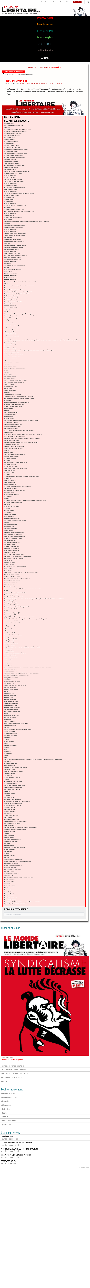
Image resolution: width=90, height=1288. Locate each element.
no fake (6, 755)
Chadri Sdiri (7, 400)
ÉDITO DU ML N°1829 (10, 324)
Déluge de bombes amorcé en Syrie (14, 785)
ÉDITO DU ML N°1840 (10, 261)
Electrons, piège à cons (11, 594)
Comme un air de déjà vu (11, 548)
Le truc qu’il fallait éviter (11, 308)
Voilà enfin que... (9, 310)
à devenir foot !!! (9, 215)
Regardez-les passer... (10, 540)
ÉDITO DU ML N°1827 (10, 334)
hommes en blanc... (9, 721)
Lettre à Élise (8, 271)
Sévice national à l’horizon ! (12, 518)
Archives (45, 58)
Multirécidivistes (9, 277)
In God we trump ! (9, 143)
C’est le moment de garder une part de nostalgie (18, 314)
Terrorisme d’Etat (9, 881)
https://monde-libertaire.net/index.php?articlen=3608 (40, 84)
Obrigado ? (7, 392)
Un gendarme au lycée (10, 625)
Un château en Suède (10, 783)
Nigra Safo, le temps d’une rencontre (14, 454)
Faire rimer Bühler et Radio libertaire (14, 225)
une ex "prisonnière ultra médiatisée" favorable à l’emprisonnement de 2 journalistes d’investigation (33, 759)
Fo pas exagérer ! (9, 659)
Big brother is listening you (12, 542)
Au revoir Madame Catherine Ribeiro (14, 157)
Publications (54, 2)
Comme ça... (7, 223)
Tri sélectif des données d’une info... (14, 532)
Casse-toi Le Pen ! (9, 769)
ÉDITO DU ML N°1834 (10, 279)
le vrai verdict (8, 753)
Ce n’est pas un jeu (9, 137)
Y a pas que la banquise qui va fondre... (15, 592)
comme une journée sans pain (13, 865)
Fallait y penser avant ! (10, 745)
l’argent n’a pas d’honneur (11, 873)
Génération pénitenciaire (11, 456)
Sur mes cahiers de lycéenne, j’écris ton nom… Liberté (20, 281)
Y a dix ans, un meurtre (10, 582)
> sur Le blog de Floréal (16, 1144)
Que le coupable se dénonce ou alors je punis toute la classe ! (22, 476)
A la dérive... (7, 283)
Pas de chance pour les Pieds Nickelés (15, 380)
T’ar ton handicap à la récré (12, 789)
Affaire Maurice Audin (10, 763)
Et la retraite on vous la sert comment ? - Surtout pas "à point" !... (23, 434)
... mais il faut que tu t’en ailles (13, 406)
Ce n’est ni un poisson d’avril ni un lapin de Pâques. (19, 193)
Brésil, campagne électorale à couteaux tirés (17, 801)
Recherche (6, 1124)
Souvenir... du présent (10, 273)
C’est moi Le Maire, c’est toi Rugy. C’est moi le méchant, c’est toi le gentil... (25, 619)
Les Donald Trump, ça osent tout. (13, 125)
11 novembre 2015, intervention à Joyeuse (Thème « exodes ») (22, 901)
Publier (61, 2)
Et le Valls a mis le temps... (12, 494)
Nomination (7, 364)
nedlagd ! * (7, 791)
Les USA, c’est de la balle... (12, 135)
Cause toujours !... (9, 378)
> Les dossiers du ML (9, 1097)
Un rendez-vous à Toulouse (12, 147)
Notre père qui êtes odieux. (12, 506)
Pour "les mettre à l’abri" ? (11, 412)
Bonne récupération (10, 699)
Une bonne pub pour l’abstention (13, 155)
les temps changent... (10, 793)
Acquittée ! (7, 460)
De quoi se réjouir (9, 797)
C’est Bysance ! (8, 637)
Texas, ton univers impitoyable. (13, 301)
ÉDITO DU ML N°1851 (10, 175)
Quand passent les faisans (11, 639)
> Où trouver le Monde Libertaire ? (14, 1074)
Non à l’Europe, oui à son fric (12, 805)
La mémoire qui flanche (11, 689)
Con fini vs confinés (10, 348)
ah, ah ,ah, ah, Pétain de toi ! (12, 623)
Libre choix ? (8, 817)
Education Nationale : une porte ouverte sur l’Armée (19, 877)
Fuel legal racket (9, 641)
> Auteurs (4, 1117)
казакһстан (7, 679)
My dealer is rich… (9, 360)
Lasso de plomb (8, 697)
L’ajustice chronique (10, 159)
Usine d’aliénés (8, 891)
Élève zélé (7, 243)
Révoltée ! (7, 887)
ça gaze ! (6, 779)
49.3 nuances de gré (10, 867)
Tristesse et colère (9, 631)
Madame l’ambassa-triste (11, 444)
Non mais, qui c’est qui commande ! (14, 558)
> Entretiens (5, 1109)
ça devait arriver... (9, 199)
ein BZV (6, 747)
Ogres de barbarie (9, 855)
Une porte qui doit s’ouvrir (11, 151)
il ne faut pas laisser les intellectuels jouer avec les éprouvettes (22, 588)
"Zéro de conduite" (9, 584)
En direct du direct (9, 562)
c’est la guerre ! (8, 388)
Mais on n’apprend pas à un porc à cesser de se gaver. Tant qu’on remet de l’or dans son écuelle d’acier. (34, 598)
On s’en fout (7, 795)
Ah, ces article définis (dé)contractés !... (15, 187)
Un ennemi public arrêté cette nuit (14, 404)
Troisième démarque (10, 899)
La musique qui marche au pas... (13, 787)
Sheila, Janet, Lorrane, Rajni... (13, 426)
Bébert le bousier (9, 871)
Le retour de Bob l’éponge (11, 604)
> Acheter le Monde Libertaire (12, 1066)
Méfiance (6, 498)
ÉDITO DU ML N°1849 (10, 191)
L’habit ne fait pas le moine (12, 681)
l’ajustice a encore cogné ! (11, 546)
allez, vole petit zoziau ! (11, 701)
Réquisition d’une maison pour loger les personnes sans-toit (21, 673)
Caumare (6, 857)
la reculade (7, 478)
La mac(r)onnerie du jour (11, 677)
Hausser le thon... (9, 560)
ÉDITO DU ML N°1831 (10, 306)
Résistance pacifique (10, 484)
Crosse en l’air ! (8, 530)
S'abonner (68, 2)
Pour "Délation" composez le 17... (14, 382)
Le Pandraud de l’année (11, 167)
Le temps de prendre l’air (11, 715)
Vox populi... (7, 504)
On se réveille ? (8, 304)
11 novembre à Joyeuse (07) (12, 613)
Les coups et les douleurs (11, 609)
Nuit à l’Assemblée (9, 731)
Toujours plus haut (9, 831)
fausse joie (7, 737)
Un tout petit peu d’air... (11, 466)
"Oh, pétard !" (8, 663)
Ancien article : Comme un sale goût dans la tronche (19, 430)
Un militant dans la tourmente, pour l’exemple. (17, 486)
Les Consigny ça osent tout (12, 711)
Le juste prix (7, 719)
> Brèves (4, 1113)
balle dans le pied (9, 693)
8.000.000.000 (8, 219)
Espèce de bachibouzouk (11, 574)
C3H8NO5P (7, 751)
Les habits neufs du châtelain (12, 839)
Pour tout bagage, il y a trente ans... (14, 165)
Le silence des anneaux (11, 161)
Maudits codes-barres (10, 897)
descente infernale (9, 773)
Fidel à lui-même (9, 651)
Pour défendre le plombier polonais (14, 490)
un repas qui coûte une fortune (13, 179)
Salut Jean (7, 127)
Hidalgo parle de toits (10, 671)
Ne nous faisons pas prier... (12, 318)
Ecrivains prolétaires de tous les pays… (15, 245)
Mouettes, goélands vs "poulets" (13, 173)
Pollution (6, 372)
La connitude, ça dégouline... (12, 580)
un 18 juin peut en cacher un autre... (14, 368)
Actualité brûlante (9, 510)
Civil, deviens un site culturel (12, 257)
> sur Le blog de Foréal (9, 1137)
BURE (6, 611)
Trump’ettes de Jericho (10, 428)
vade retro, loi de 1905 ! (11, 621)
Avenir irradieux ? (9, 452)
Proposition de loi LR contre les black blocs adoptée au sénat (22, 647)
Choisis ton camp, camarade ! (12, 869)
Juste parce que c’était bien (12, 253)
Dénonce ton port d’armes (11, 145)
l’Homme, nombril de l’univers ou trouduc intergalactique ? (21, 827)
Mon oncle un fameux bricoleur (13, 635)
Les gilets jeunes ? (9, 544)
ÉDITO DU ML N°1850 (10, 183)
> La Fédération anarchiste (11, 1077)
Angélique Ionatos (9, 320)
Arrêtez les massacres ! (11, 328)
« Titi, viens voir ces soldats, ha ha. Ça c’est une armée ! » (21, 572)
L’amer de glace (8, 408)
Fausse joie (7, 661)
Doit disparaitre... (9, 123)
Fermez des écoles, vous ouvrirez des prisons (17, 861)
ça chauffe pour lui (9, 807)
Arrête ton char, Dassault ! (11, 336)
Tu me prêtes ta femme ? (11, 705)
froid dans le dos (9, 526)
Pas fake (6, 727)
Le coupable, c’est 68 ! (10, 514)
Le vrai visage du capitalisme (12, 239)
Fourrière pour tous (9, 895)
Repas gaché (8, 851)
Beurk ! (6, 691)
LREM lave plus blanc (10, 735)
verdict (6, 749)
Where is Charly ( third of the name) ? (15, 233)
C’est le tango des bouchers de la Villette (16, 723)
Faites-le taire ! (8, 432)
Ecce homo (7, 263)
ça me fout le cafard (10, 342)
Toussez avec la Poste (10, 386)
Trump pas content (9, 809)
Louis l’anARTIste (9, 835)
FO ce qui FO (8, 665)
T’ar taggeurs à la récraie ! (11, 249)
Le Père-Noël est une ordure (12, 576)
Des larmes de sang (10, 344)
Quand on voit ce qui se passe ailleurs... (15, 566)
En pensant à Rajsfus (10, 366)
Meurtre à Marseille (9, 586)
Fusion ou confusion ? (10, 390)
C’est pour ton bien (9, 470)
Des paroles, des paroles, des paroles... (15, 520)
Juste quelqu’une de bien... (12, 163)
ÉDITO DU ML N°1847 (10, 203)
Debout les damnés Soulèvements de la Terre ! (17, 171)
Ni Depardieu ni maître (10, 733)
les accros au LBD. (9, 552)
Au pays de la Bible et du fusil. (13, 269)
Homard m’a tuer (9, 472)
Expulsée (6, 627)
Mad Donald (7, 590)
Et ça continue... (9, 570)
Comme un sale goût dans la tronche (14, 847)
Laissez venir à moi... (10, 695)
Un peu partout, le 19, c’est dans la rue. (15, 205)
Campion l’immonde (10, 717)
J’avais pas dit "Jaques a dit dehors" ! (15, 235)
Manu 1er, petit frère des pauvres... (14, 771)
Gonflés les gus (8, 416)
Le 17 (5, 338)
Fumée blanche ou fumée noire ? (13, 424)
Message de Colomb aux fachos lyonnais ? (16, 607)
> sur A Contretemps (9, 1162)
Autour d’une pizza (9, 849)
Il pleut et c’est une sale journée (13, 227)
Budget (6, 713)
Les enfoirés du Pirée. (10, 488)
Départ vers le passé (10, 629)
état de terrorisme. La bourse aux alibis (15, 462)
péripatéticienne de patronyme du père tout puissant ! (19, 617)
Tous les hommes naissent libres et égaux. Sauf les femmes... (22, 438)
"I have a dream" (9, 564)
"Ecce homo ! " (8, 875)
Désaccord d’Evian (9, 332)
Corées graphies (9, 741)
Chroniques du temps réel (37, 67)
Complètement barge (10, 458)
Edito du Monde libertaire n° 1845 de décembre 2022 (19, 211)
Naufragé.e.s (8, 813)
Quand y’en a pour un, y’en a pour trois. (15, 131)
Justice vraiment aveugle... (12, 295)
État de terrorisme (9, 879)
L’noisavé (7, 883)
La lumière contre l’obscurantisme (14, 446)
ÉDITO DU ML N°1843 (10, 231)
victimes (6, 833)
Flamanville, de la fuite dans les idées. (15, 685)
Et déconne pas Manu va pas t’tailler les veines (17, 129)
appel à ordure (8, 568)
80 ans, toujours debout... (11, 615)
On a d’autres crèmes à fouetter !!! (14, 241)
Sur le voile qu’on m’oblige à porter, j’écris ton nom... (19, 285)
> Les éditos (5, 1101)
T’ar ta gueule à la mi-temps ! (12, 823)
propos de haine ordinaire (11, 440)
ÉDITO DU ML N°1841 (10, 251)
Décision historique (9, 811)
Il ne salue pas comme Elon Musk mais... (16, 149)
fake (5, 757)
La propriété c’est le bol (11, 841)
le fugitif (6, 853)
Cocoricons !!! (8, 237)
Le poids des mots (9, 139)
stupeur (6, 522)
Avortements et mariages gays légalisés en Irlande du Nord (21, 442)
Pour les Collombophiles (11, 709)
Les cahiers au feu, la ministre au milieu (15, 153)
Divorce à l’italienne (10, 464)
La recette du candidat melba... (13, 259)
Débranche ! (7, 761)
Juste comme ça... (9, 322)
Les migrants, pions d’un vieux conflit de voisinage (19, 398)
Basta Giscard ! (8, 346)
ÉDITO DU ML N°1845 (10, 213)
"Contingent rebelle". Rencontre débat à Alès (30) (18, 396)
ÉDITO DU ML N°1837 (10, 275)
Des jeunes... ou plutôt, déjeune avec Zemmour (17, 293)
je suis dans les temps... (11, 185)
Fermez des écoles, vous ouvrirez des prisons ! (17, 729)
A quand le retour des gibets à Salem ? (15, 255)
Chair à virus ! (8, 374)
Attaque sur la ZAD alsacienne (13, 781)
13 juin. (6, 370)
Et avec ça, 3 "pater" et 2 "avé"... (13, 538)
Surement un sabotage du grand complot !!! (16, 402)
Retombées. (7, 207)
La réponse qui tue (9, 482)
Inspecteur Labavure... (10, 358)
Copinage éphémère (10, 376)
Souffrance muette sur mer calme (13, 247)
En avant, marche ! (9, 837)
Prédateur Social (9, 893)
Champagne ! (8, 512)
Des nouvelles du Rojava (11, 362)
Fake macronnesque (10, 725)
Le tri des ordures (9, 825)
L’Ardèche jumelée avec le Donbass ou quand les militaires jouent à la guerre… (27, 221)
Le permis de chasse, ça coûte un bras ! (15, 821)
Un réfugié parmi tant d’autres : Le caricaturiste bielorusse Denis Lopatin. (25, 500)
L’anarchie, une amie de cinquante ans (15, 829)
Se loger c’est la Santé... (11, 189)
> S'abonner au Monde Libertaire (13, 1070)
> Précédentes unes (8, 1121)
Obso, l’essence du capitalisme (13, 534)
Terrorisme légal (9, 492)
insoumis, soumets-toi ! (11, 657)
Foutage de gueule (9, 765)
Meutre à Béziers (9, 384)
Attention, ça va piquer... (11, 422)
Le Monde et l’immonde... (11, 330)
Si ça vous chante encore (11, 195)
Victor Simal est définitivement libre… (15, 265)
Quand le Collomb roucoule (12, 707)
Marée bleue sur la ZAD (11, 863)
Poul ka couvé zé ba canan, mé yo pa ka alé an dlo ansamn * (21, 420)
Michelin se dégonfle (10, 414)
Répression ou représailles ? (12, 799)
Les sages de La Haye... (11, 602)
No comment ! (8, 496)
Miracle (6, 312)
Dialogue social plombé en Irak (13, 803)
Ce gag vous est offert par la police (14, 181)
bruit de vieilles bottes (10, 524)
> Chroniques (6, 1105)
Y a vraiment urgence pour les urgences (15, 468)
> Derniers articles (8, 1093)
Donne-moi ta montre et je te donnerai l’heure (17, 578)
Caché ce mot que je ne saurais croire (15, 653)
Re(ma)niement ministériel (11, 819)
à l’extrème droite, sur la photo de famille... (16, 675)
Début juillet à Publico (10, 169)
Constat (6, 267)
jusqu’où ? (7, 450)
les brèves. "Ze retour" (10, 669)
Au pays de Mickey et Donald (12, 394)
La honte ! (7, 410)
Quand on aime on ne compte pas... (14, 209)
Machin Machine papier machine (13, 289)
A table (6, 743)
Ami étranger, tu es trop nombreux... (14, 436)
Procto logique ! (8, 201)
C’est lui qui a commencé (11, 550)
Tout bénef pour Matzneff (11, 326)
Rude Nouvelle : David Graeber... (13, 354)
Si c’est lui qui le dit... (10, 177)
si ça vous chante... (9, 197)
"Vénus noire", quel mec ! (11, 815)
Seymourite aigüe (9, 600)
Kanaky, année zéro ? (10, 645)
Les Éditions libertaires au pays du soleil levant (18, 291)
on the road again (9, 845)
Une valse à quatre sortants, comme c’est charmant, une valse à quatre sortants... (27, 667)
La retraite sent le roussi (11, 643)
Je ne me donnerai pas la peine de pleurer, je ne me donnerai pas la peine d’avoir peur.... (29, 350)
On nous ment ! (8, 649)
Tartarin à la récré (9, 516)
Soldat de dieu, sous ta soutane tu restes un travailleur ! (20, 316)
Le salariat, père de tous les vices (14, 596)
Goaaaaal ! (7, 508)
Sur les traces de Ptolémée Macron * (14, 554)
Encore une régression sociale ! (13, 448)
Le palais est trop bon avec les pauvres (15, 767)
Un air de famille (9, 418)
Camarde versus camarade (12, 356)
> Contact (4, 1081)
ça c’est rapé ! (8, 775)
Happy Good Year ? (9, 683)
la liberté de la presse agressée (13, 217)
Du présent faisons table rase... (13, 133)
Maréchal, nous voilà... (10, 480)
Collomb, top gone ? (10, 687)
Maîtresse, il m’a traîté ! (11, 703)
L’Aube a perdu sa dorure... (12, 352)
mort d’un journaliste (10, 655)
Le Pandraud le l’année (10, 528)
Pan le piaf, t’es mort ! (10, 299)
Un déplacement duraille (11, 141)
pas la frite (7, 843)
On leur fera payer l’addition (12, 777)
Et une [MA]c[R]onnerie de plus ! (13, 502)
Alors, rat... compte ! (10, 885)
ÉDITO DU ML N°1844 (10, 229)
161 (5, 287)
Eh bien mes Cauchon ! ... (11, 297)
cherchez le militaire (10, 633)
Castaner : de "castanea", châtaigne (14, 536)
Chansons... (7, 474)
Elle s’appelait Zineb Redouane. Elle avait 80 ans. (18, 556)
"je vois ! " (7, 739)
